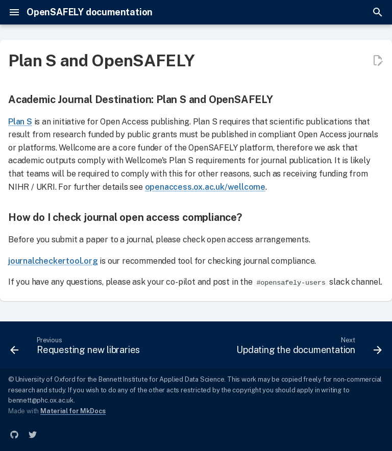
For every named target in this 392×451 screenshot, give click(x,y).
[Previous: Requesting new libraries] (76, 348)
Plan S (20, 122)
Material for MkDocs (73, 411)
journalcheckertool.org (53, 261)
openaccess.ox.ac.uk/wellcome (205, 187)
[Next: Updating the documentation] (308, 348)
